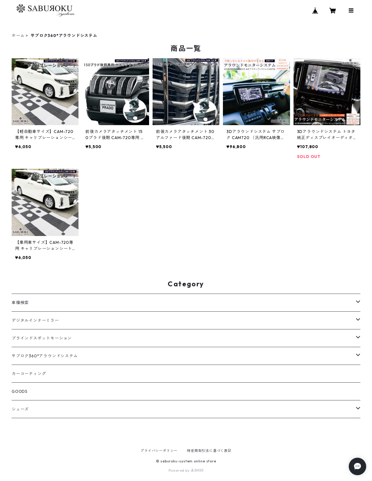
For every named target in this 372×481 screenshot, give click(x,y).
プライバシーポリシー (159, 450)
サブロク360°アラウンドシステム (45, 355)
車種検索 (20, 302)
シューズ (20, 409)
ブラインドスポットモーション (42, 338)
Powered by (186, 470)
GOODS (20, 391)
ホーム (18, 35)
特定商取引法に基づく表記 (209, 450)
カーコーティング (29, 373)
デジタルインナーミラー (35, 320)
